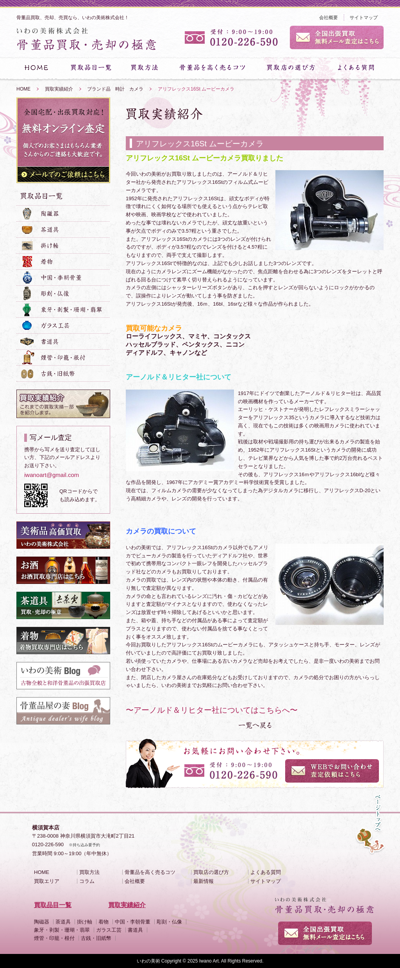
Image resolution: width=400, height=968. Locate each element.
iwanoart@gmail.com (51, 475)
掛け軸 (84, 922)
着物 (103, 922)
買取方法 (89, 872)
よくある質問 (265, 872)
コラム (87, 881)
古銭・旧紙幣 (96, 938)
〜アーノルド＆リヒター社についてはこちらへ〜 (212, 710)
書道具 (135, 930)
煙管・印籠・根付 (54, 938)
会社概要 (328, 17)
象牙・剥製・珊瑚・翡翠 (62, 930)
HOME (23, 89)
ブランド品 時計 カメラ (115, 89)
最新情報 (203, 881)
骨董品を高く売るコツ (150, 872)
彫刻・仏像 (169, 922)
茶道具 (63, 922)
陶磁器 (41, 922)
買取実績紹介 (59, 89)
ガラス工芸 (108, 930)
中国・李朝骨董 (132, 922)
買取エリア (46, 881)
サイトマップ (364, 17)
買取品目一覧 (52, 905)
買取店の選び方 (211, 872)
